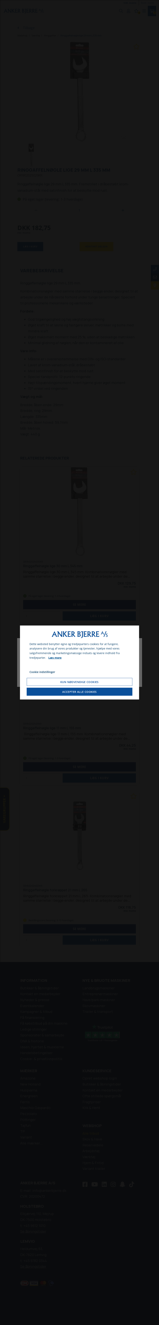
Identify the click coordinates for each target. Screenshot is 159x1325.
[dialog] (79, 662)
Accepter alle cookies (79, 692)
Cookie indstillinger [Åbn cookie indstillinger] (42, 672)
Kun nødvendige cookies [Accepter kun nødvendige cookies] (79, 682)
